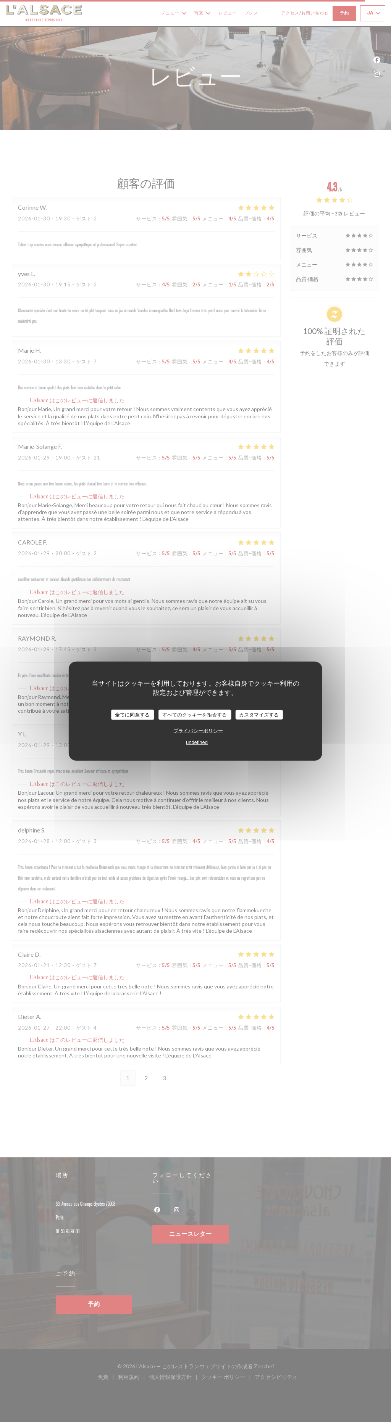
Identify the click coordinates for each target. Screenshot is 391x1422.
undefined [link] (197, 742)
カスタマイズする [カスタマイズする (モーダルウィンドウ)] (259, 714)
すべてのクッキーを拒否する (194, 714)
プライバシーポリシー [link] (198, 731)
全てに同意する (132, 714)
